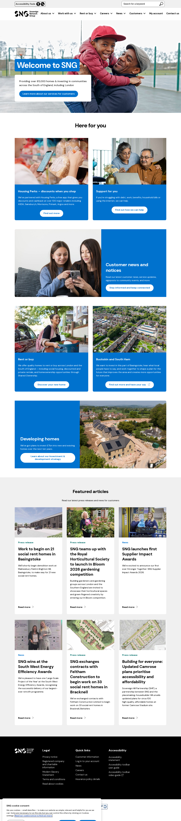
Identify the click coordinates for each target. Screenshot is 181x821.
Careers (106, 13)
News (121, 13)
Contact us (172, 13)
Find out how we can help (129, 209)
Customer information (87, 756)
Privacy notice (49, 756)
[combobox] (143, 4)
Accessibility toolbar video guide (119, 774)
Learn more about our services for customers (49, 93)
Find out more (52, 213)
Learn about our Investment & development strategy (48, 458)
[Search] (161, 4)
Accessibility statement (115, 759)
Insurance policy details (88, 779)
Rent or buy (88, 13)
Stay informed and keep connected (129, 287)
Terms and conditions (53, 779)
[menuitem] (48, 13)
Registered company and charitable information (53, 764)
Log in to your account (87, 761)
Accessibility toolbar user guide (119, 766)
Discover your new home (51, 384)
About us (48, 13)
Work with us (67, 13)
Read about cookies (52, 783)
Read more (26, 607)
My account (156, 13)
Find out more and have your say (131, 384)
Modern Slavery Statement (50, 773)
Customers (137, 13)
